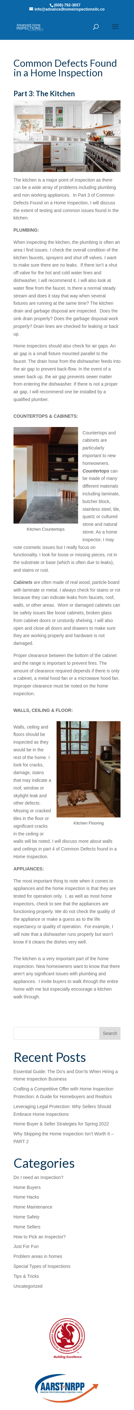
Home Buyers (27, 1187)
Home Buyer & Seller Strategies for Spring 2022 (61, 1123)
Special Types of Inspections (41, 1266)
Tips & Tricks (26, 1276)
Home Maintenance (32, 1206)
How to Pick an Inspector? (39, 1236)
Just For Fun (26, 1246)
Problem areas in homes (37, 1256)
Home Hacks (26, 1197)
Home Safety (26, 1216)
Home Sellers (26, 1226)
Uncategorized (27, 1286)
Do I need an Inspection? (38, 1177)
